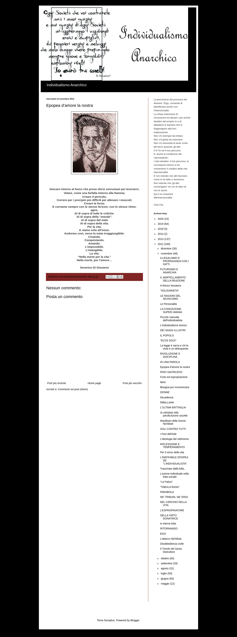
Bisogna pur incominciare (174, 387)
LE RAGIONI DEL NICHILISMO (170, 297)
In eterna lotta (168, 523)
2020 (161, 218)
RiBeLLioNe (167, 402)
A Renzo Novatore (170, 285)
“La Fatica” (166, 481)
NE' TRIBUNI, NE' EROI (174, 497)
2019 (161, 223)
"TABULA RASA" (170, 486)
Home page (94, 383)
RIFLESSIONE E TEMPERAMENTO (172, 446)
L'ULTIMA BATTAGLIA (173, 407)
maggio (165, 583)
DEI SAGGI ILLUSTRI (173, 330)
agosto (165, 568)
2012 (161, 244)
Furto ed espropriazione (174, 377)
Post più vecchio (132, 383)
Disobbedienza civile (172, 543)
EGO (163, 533)
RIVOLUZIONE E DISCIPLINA (170, 355)
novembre (167, 253)
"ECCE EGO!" (168, 340)
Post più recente (56, 383)
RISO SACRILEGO (171, 372)
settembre (167, 563)
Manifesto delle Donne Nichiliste (173, 422)
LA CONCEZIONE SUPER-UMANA (171, 310)
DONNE (165, 392)
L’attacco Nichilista (170, 538)
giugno (165, 578)
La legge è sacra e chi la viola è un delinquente (174, 347)
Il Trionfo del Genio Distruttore (171, 550)
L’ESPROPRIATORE (172, 510)
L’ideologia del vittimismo (174, 438)
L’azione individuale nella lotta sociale (174, 475)
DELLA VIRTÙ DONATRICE (169, 517)
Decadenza (166, 397)
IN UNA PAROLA (170, 362)
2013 (161, 239)
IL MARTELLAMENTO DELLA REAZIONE (173, 279)
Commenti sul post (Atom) (73, 389)
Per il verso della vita (172, 452)
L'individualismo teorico (173, 325)
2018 (161, 228)
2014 (161, 233)
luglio (164, 573)
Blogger (135, 620)
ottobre (165, 558)
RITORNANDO (169, 528)
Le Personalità (168, 303)
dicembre (166, 248)
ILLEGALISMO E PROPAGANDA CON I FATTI (174, 261)
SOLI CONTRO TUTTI (173, 428)
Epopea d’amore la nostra (175, 367)
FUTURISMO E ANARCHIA (169, 271)
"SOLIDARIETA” (169, 290)
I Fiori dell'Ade (168, 433)
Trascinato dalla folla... (173, 468)
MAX (163, 382)
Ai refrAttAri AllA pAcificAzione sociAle (174, 414)
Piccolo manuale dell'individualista (171, 319)
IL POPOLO (167, 335)
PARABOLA (167, 491)
